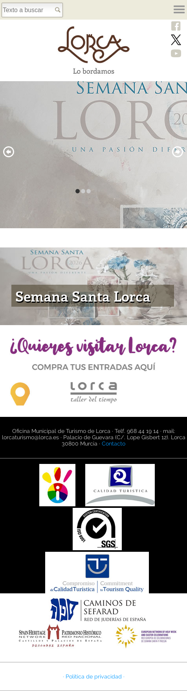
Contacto (113, 443)
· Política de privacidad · (94, 676)
